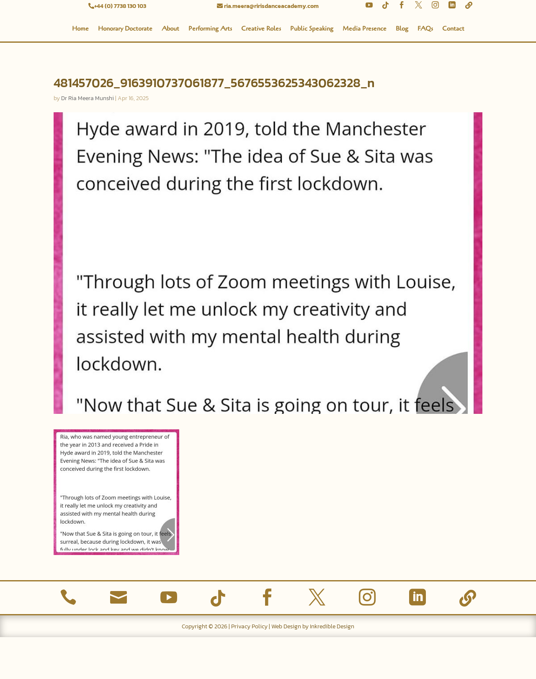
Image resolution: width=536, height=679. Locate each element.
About (170, 70)
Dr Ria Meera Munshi (87, 140)
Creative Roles (261, 70)
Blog (402, 70)
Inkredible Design (332, 668)
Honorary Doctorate (125, 70)
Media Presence (365, 70)
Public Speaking (311, 70)
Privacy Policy (249, 668)
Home (80, 70)
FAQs (425, 70)
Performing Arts (210, 70)
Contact (453, 70)
